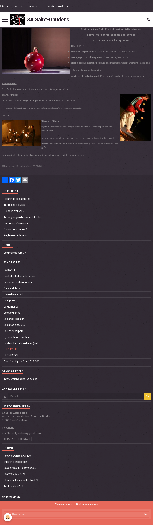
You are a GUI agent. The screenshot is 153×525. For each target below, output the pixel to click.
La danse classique (15, 324)
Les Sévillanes (12, 312)
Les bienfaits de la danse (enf (21, 343)
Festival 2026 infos (14, 474)
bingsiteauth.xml (11, 496)
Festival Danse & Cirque (17, 455)
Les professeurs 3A (15, 252)
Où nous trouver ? (14, 210)
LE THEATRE (11, 355)
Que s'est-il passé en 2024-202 (21, 361)
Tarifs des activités (15, 204)
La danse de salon (14, 318)
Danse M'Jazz (12, 288)
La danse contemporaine (18, 282)
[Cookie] (8, 517)
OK (147, 396)
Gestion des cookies (87, 504)
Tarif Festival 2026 (14, 486)
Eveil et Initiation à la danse (19, 276)
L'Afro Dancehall (13, 294)
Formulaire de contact (16, 439)
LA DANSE (10, 270)
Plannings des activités (17, 198)
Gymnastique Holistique (17, 337)
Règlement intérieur (15, 235)
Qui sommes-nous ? (15, 229)
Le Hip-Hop (10, 300)
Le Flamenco (11, 306)
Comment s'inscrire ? (16, 223)
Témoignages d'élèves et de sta (22, 217)
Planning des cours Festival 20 (21, 480)
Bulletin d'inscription (15, 461)
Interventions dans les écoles (20, 378)
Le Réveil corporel (14, 331)
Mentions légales (64, 504)
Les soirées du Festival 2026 (20, 467)
